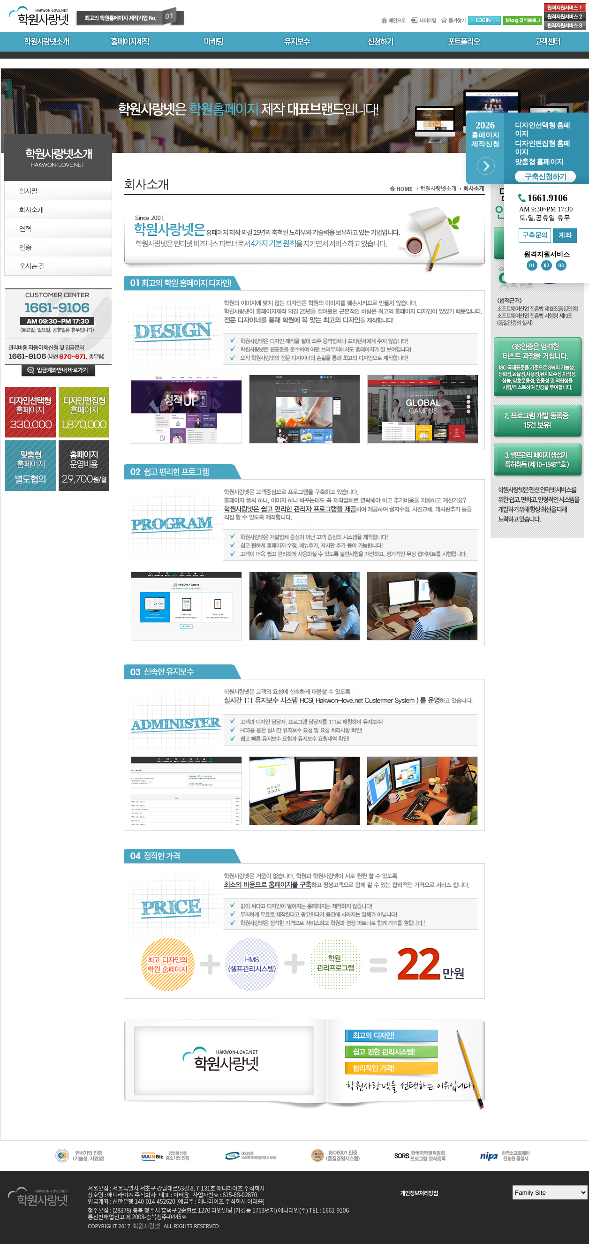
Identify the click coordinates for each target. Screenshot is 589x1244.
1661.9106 (547, 198)
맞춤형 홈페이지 (539, 162)
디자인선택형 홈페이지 (542, 129)
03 (561, 265)
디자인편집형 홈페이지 (542, 148)
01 (532, 265)
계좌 (565, 235)
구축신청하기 (545, 177)
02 (547, 265)
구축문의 (535, 235)
